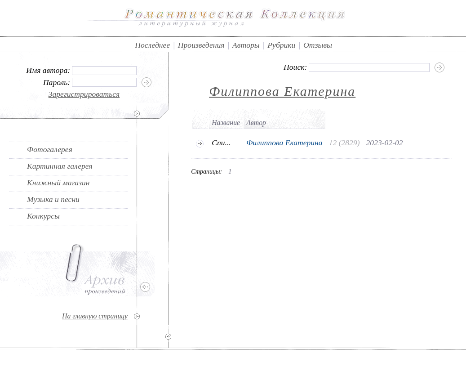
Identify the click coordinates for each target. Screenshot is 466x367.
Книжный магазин (58, 182)
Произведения (201, 44)
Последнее (152, 44)
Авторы (246, 44)
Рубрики (281, 44)
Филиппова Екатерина (282, 91)
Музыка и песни (53, 199)
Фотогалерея (49, 149)
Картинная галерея (60, 165)
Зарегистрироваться (84, 94)
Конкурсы (43, 215)
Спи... (221, 142)
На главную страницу (95, 316)
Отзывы (317, 44)
